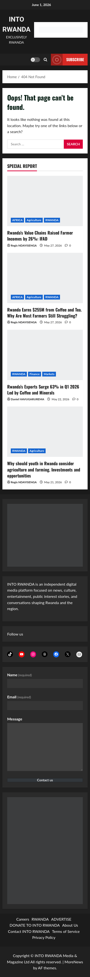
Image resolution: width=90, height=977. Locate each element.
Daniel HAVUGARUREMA (27, 399)
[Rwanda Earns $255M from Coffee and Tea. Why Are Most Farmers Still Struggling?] (45, 278)
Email (19, 696)
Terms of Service (66, 931)
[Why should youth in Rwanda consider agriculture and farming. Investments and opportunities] (45, 431)
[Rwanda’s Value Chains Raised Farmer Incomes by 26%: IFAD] (45, 201)
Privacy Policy (43, 937)
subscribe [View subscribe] (67, 59)
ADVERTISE (61, 919)
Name (19, 674)
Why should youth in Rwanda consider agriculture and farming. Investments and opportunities (43, 469)
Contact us (45, 780)
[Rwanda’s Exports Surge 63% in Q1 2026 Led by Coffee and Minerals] (45, 355)
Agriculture (34, 220)
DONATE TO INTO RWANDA (35, 925)
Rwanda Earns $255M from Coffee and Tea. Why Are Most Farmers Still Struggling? (44, 312)
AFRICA (17, 220)
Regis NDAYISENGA (24, 245)
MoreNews (74, 961)
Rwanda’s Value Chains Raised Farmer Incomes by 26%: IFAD (40, 236)
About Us (70, 925)
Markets (49, 374)
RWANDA (52, 220)
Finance (35, 374)
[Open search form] (45, 59)
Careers (22, 919)
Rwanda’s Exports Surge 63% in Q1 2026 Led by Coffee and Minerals (43, 389)
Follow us (15, 634)
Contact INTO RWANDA (29, 931)
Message (14, 719)
